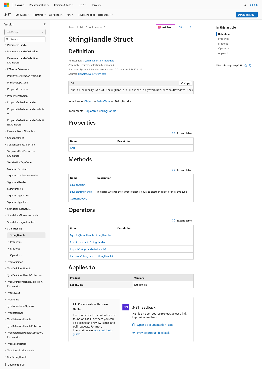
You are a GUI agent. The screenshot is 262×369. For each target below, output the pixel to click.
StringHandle (108, 111)
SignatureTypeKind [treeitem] (17, 189)
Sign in (254, 4)
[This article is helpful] (245, 65)
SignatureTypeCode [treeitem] (18, 183)
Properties (223, 38)
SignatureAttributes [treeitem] (18, 156)
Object (88, 101)
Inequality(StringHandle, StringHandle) (91, 256)
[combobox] (24, 32)
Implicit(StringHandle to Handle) (88, 249)
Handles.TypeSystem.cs (91, 73)
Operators (223, 48)
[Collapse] (44, 24)
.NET (82, 27)
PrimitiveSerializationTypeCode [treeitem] (24, 63)
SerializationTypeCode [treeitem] (19, 149)
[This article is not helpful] (250, 65)
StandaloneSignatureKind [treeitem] (21, 209)
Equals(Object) (78, 184)
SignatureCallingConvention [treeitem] (22, 163)
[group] (131, 90)
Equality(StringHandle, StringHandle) (90, 235)
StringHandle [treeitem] (17, 222)
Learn (72, 27)
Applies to (223, 53)
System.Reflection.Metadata (98, 60)
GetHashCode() (78, 198)
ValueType (103, 101)
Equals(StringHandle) (81, 191)
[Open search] (245, 5)
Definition (224, 34)
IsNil (72, 148)
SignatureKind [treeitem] (15, 176)
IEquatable (91, 111)
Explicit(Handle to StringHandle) (87, 242)
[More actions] (190, 27)
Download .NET (247, 14)
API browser (96, 27)
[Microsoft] (6, 5)
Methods (223, 43)
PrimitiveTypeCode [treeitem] (17, 70)
